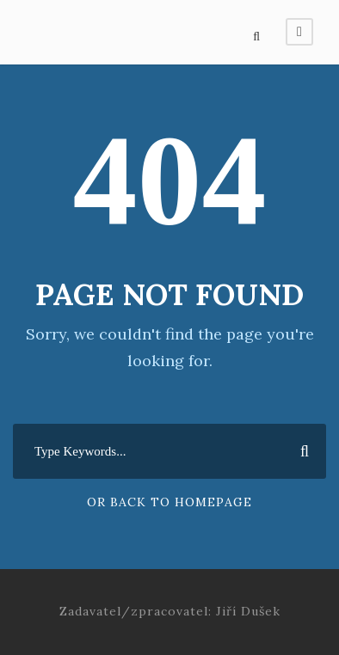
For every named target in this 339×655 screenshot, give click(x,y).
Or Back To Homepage (169, 502)
